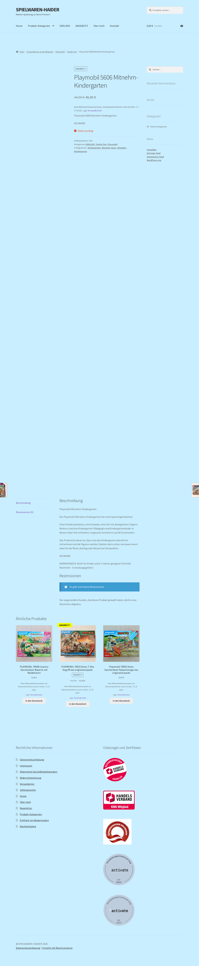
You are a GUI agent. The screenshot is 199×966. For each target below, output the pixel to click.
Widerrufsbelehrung (30, 777)
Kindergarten (94, 147)
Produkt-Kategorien (39, 25)
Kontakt (114, 25)
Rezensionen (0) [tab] (24, 512)
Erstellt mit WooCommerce (57, 947)
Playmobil (60, 51)
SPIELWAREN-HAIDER (37, 9)
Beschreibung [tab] (23, 502)
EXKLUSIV (65, 25)
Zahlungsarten (28, 789)
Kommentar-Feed (155, 156)
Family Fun (72, 51)
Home (19, 25)
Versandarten (27, 784)
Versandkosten (94, 110)
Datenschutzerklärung (32, 759)
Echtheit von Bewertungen (34, 820)
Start (22, 51)
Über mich (98, 25)
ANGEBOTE (82, 25)
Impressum (26, 765)
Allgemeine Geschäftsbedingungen (38, 771)
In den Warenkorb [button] (33, 700)
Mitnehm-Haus (109, 147)
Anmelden (152, 149)
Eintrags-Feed (153, 153)
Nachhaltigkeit (28, 826)
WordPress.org (154, 160)
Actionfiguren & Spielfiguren (40, 51)
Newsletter (26, 808)
